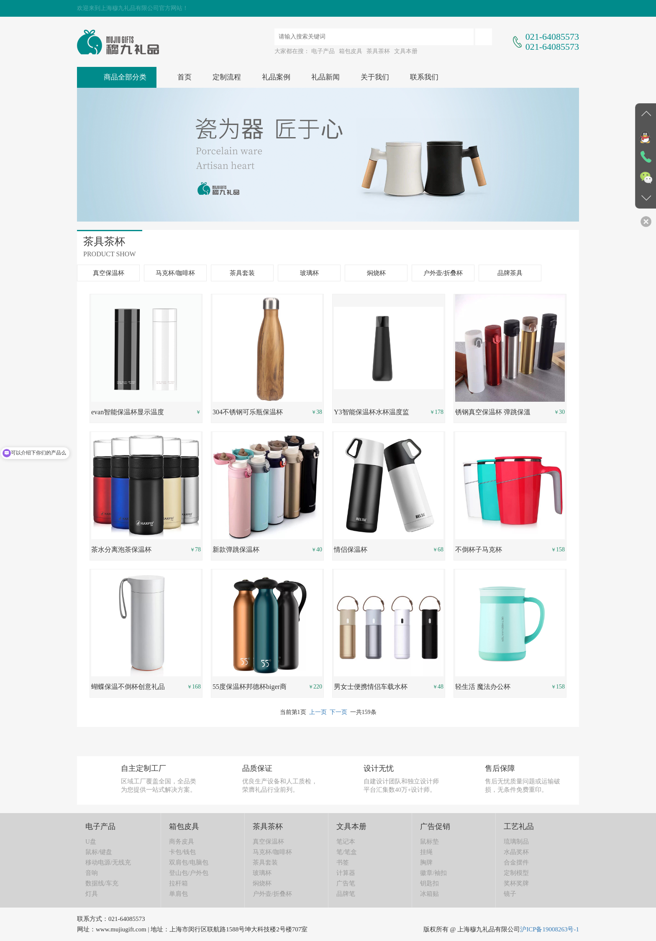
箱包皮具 (350, 51)
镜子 (510, 893)
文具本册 (406, 51)
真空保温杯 (108, 273)
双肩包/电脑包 (188, 862)
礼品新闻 (325, 77)
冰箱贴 (429, 893)
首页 (184, 77)
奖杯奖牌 (516, 883)
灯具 (91, 893)
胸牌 (426, 862)
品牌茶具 (510, 273)
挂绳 (426, 852)
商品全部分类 (125, 77)
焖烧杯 (376, 273)
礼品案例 (276, 77)
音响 (91, 873)
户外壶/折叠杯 (443, 273)
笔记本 (345, 841)
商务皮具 (181, 841)
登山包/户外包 (188, 873)
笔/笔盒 (346, 852)
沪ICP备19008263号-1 (549, 929)
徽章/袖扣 (433, 873)
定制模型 (516, 873)
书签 (342, 862)
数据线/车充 (101, 883)
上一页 (318, 712)
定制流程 (227, 77)
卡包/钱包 (182, 852)
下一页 (338, 712)
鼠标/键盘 (98, 852)
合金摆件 (516, 862)
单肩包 (178, 893)
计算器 (345, 873)
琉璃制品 (516, 841)
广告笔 (345, 883)
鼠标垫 (429, 841)
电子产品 (323, 51)
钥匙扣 (429, 883)
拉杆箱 (178, 883)
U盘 (90, 841)
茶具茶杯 (378, 51)
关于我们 (375, 77)
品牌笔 (345, 893)
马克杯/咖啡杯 (175, 273)
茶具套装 (242, 273)
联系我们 (424, 77)
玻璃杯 (309, 273)
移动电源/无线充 (108, 862)
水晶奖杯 (516, 852)
